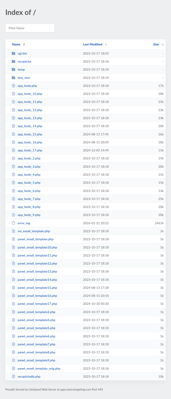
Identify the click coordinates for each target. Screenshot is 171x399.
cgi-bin (19, 53)
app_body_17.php (27, 150)
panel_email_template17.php (34, 303)
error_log (21, 223)
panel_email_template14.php (34, 279)
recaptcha (21, 61)
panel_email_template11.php (34, 255)
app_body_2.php (26, 158)
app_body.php (24, 86)
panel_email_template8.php (33, 352)
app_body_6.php (26, 191)
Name (16, 44)
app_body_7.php (26, 199)
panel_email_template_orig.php (36, 368)
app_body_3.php (26, 166)
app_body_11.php (27, 102)
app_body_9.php (26, 215)
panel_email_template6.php (33, 336)
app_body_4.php (26, 174)
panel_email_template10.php (34, 247)
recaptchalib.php (26, 376)
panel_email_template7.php (33, 344)
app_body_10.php (27, 94)
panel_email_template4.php (33, 320)
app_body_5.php (26, 182)
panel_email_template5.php (33, 328)
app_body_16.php (27, 142)
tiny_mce (21, 77)
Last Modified (92, 44)
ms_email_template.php (31, 231)
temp (18, 69)
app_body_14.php (27, 126)
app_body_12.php (27, 110)
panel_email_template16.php (34, 295)
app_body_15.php (27, 134)
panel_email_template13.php (34, 271)
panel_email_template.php (32, 239)
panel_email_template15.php (34, 287)
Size (156, 44)
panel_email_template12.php (34, 263)
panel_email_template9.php (33, 360)
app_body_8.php (26, 207)
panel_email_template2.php (33, 312)
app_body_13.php (27, 118)
